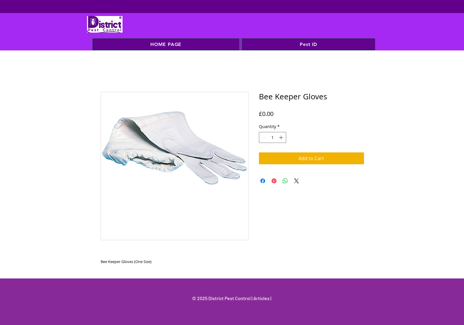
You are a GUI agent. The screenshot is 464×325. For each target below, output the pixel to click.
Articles (261, 298)
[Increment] (281, 137)
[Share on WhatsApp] (285, 180)
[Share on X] (296, 180)
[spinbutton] (272, 137)
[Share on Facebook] (262, 180)
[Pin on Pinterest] (274, 180)
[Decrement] (263, 137)
